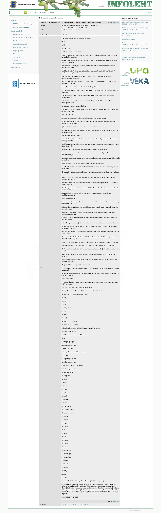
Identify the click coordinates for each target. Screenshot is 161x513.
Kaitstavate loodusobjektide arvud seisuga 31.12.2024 (135, 23)
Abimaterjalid (15, 67)
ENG (150, 12)
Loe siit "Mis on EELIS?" (21, 27)
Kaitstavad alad (18, 34)
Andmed (32, 12)
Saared (15, 60)
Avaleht (13, 20)
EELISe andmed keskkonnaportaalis (25, 24)
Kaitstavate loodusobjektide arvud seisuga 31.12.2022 (135, 44)
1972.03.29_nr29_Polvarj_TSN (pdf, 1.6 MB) (75, 504)
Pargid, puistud (18, 51)
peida (114, 22)
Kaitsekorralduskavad (20, 64)
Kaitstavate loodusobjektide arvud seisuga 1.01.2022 (135, 49)
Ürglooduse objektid (20, 44)
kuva (118, 22)
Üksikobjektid (18, 41)
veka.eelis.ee (125, 86)
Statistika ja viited (47, 12)
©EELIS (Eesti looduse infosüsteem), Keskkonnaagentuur (133, 58)
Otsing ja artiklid (16, 31)
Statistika (129, 39)
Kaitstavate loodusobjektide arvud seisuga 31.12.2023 (135, 29)
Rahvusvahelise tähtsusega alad (23, 37)
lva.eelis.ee (124, 75)
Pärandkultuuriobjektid (20, 47)
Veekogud (16, 57)
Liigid (15, 54)
